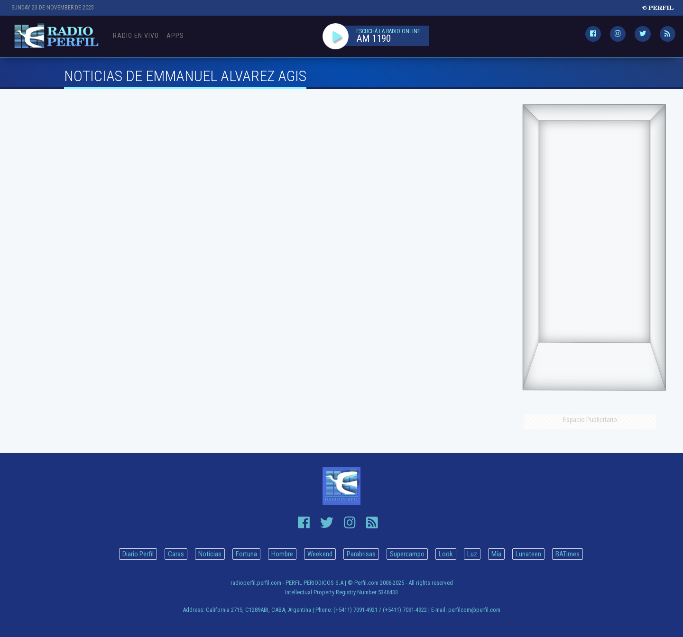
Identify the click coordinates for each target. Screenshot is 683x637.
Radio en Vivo (136, 35)
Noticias (210, 554)
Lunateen (528, 554)
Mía (496, 554)
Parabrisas (361, 554)
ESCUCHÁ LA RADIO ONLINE (388, 31)
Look (446, 554)
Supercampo (407, 554)
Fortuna (246, 554)
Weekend (319, 554)
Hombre (282, 554)
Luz (472, 554)
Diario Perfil (138, 554)
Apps (175, 35)
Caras (176, 554)
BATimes (567, 554)
